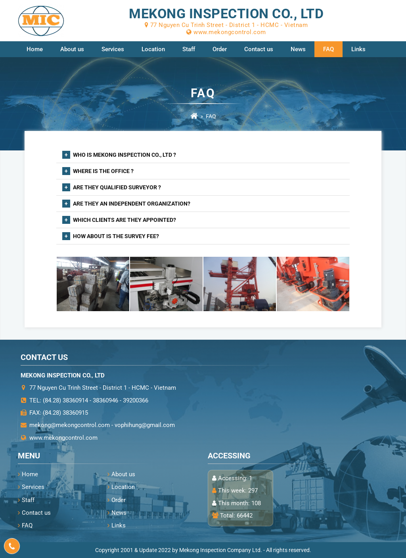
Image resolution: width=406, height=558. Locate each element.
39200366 (135, 400)
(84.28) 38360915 (65, 412)
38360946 (105, 400)
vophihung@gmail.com (145, 425)
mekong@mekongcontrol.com (69, 425)
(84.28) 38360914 (65, 400)
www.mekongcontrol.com (63, 437)
